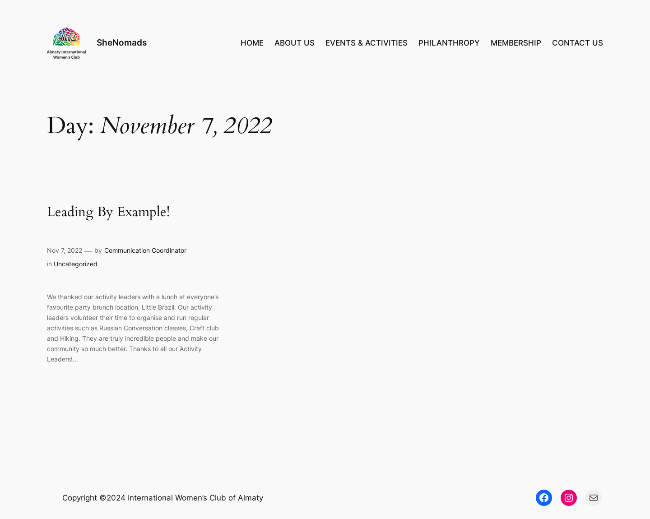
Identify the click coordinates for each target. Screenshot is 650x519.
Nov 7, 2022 (64, 250)
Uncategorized (76, 264)
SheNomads (122, 42)
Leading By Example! (108, 212)
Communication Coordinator (145, 250)
